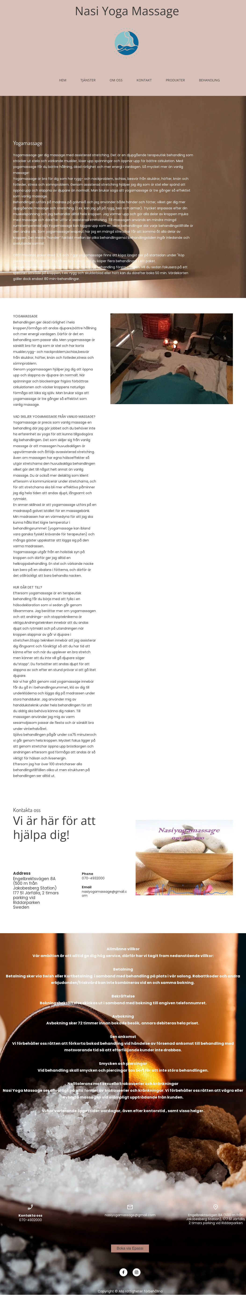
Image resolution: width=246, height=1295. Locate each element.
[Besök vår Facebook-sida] (123, 1272)
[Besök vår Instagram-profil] (137, 1272)
